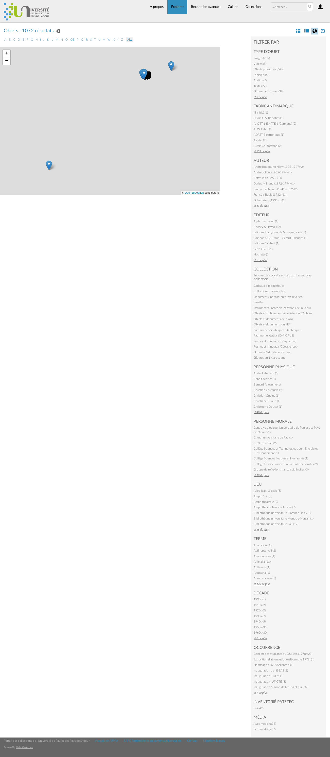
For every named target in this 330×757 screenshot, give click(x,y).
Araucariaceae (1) (265, 578)
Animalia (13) (262, 561)
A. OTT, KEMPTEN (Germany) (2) (275, 123)
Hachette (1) (261, 254)
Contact (192, 740)
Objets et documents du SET (272, 324)
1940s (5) (260, 621)
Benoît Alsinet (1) (265, 378)
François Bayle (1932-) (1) (270, 194)
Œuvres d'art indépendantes (272, 352)
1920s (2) (260, 610)
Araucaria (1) (262, 572)
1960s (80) (260, 632)
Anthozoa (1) (262, 567)
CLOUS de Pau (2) (265, 443)
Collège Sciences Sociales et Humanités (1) (281, 458)
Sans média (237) (265, 729)
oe (72, 39)
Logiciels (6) (261, 74)
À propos (157, 7)
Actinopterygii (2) (265, 550)
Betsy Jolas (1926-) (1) (268, 177)
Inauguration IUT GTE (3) (270, 681)
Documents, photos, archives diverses (278, 296)
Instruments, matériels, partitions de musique (283, 307)
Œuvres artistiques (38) (268, 91)
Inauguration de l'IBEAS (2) (271, 670)
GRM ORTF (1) (263, 249)
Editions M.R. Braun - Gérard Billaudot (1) (280, 237)
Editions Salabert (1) (266, 243)
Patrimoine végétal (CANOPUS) (274, 335)
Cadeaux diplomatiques (269, 285)
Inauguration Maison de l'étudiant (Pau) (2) (281, 687)
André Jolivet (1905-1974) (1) (273, 172)
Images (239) (262, 58)
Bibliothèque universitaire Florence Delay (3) (282, 512)
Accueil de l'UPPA (106, 740)
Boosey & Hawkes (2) (267, 226)
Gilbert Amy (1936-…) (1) (269, 200)
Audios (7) (260, 80)
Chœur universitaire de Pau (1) (273, 437)
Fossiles (258, 302)
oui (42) (258, 708)
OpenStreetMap (194, 192)
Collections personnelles (269, 291)
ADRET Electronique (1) (269, 134)
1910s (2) (260, 605)
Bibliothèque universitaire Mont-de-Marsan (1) (283, 518)
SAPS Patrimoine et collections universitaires (152, 740)
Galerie (233, 7)
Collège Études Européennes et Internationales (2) (286, 464)
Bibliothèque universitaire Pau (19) (276, 523)
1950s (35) (260, 627)
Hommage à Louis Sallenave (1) (273, 664)
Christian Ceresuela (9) (268, 389)
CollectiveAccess (24, 747)
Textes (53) (260, 85)
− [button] (6, 61)
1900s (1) (260, 599)
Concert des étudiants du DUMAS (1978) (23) (283, 653)
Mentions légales (214, 740)
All (129, 39)
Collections (253, 7)
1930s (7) (260, 616)
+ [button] (6, 53)
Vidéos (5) (260, 63)
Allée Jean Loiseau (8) (267, 490)
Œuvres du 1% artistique (269, 357)
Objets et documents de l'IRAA (273, 319)
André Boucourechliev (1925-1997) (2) (279, 166)
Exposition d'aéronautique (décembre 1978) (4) (284, 659)
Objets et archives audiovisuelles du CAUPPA (283, 313)
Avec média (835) (265, 723)
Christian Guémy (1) (266, 395)
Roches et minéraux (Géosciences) (275, 346)
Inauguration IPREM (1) (268, 675)
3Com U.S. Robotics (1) (268, 118)
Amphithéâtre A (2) (266, 501)
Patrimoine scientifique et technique (277, 330)
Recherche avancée (205, 7)
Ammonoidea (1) (264, 556)
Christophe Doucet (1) (268, 406)
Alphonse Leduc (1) (266, 221)
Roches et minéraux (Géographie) (275, 341)
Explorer (177, 7)
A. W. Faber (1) (263, 129)
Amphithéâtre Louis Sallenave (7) (274, 507)
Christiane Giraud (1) (267, 401)
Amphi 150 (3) (263, 496)
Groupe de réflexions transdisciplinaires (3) (281, 469)
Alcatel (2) (260, 140)
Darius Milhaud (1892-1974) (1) (274, 183)
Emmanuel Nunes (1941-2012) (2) (275, 189)
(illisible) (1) (261, 112)
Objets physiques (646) (268, 69)
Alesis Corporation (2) (267, 145)
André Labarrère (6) (266, 373)
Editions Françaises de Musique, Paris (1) (280, 232)
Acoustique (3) (263, 545)
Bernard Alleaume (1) (267, 384)
